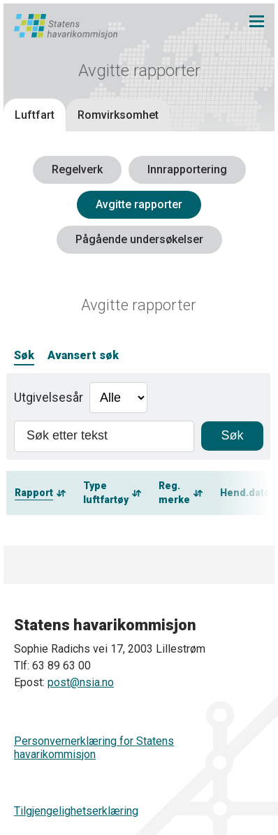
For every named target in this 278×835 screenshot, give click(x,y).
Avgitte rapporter (139, 204)
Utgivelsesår (48, 397)
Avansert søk (83, 355)
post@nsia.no (80, 682)
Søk (24, 355)
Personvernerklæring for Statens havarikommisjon (94, 747)
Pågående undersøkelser (139, 239)
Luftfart (34, 115)
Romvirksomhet (118, 115)
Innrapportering (187, 169)
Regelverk (77, 169)
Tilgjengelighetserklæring (76, 811)
